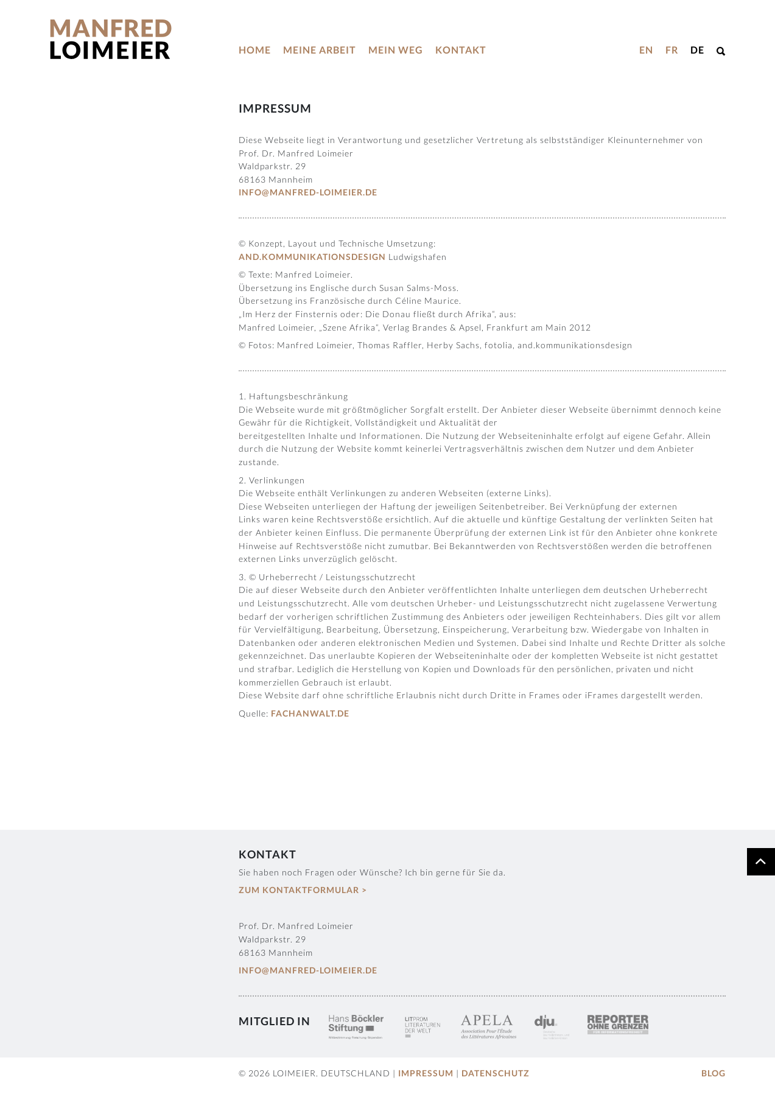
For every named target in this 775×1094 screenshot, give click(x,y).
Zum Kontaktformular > (303, 890)
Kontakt (460, 49)
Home (255, 49)
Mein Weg (395, 49)
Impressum (426, 1073)
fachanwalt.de (310, 713)
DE (697, 49)
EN (646, 49)
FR (671, 49)
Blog (713, 1073)
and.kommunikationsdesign (312, 256)
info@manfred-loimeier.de (308, 192)
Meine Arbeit (319, 49)
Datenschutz (495, 1073)
